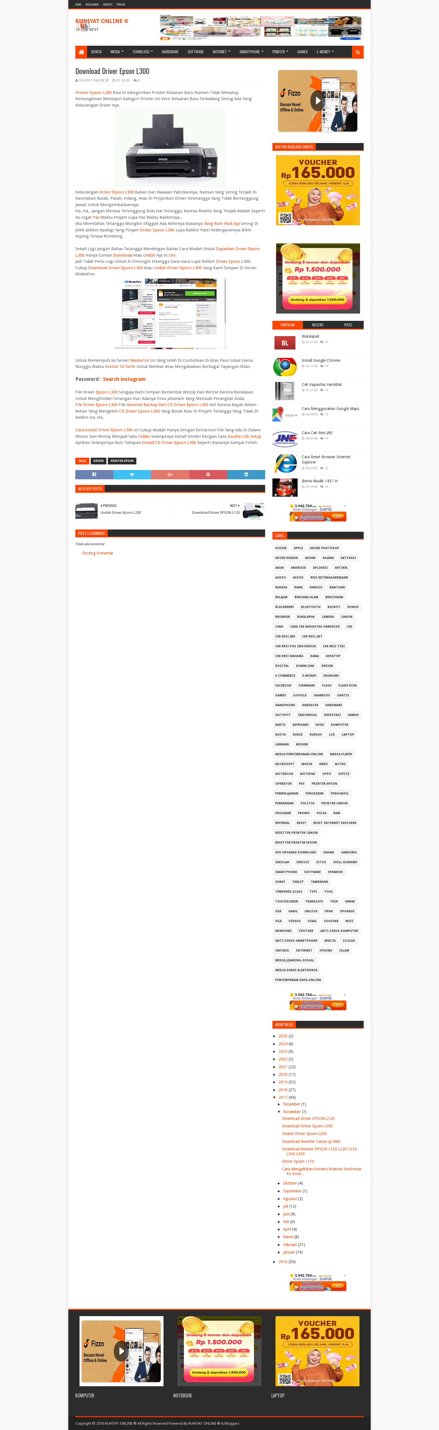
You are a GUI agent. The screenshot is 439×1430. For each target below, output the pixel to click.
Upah (328, 911)
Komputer (339, 725)
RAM (336, 813)
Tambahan (319, 882)
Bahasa (281, 587)
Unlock (311, 911)
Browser (282, 617)
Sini (172, 255)
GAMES (280, 695)
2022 (284, 1059)
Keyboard (301, 725)
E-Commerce (285, 676)
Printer (278, 51)
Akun (279, 568)
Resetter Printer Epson (296, 842)
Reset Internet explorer (334, 823)
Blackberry (284, 607)
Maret (288, 1237)
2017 (284, 1097)
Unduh (149, 255)
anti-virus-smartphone (296, 941)
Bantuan (337, 587)
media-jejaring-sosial (294, 960)
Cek (349, 626)
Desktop (333, 656)
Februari (290, 1244)
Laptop (348, 734)
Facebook (283, 685)
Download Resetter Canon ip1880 (311, 1141)
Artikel (341, 568)
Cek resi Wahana (289, 656)
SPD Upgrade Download (295, 852)
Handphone (285, 705)
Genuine (134, 404)
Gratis (343, 695)
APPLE (298, 548)
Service (302, 862)
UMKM (350, 901)
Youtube (306, 931)
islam (344, 950)
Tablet (298, 882)
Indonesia (307, 715)
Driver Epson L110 (298, 1161)
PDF (302, 784)
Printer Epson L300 (93, 92)
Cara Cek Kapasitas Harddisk (315, 626)
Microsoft (285, 764)
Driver (99, 460)
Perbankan (284, 803)
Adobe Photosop (324, 548)
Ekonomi (331, 676)
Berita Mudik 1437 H (320, 481)
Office (343, 774)
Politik (307, 803)
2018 (284, 1090)
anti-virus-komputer (339, 931)
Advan (310, 558)
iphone (325, 950)
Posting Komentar (97, 553)
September (293, 1191)
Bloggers (232, 1423)
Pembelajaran (286, 793)
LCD (332, 734)
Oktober (290, 1183)
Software (196, 51)
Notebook (284, 774)
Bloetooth (311, 607)
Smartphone (249, 51)
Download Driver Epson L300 (115, 267)
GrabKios (322, 695)
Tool (328, 892)
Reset (301, 823)
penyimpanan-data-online (298, 980)
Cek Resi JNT (312, 636)
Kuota (280, 734)
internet (304, 950)
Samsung (349, 852)
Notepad (307, 774)
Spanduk (335, 872)
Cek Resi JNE (285, 636)
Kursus (316, 734)
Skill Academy (345, 862)
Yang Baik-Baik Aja (222, 223)
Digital (282, 666)
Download (122, 255)
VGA (278, 921)
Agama (328, 558)
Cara (279, 626)
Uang (293, 911)
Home (78, 4)
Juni (287, 1214)
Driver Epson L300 (116, 192)
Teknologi (140, 51)
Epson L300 (107, 392)
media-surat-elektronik (296, 970)
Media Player (341, 754)
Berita (96, 51)
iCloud (349, 941)
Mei (286, 1221)
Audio (280, 577)
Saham (328, 852)
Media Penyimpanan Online (299, 754)
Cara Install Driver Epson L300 (104, 429)
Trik (334, 901)
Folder (144, 436)
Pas (96, 217)
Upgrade (347, 911)
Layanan (282, 744)
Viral (312, 921)
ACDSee (281, 548)
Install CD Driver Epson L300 (169, 442)
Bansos (316, 587)
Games (302, 51)
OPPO (326, 774)
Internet (220, 51)
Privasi (120, 4)
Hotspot (283, 715)
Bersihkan (334, 597)
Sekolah (282, 862)
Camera (328, 617)
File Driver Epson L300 (96, 404)
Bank (298, 587)
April (287, 1229)
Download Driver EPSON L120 (308, 1118)
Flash (326, 685)
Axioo (298, 577)
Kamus (353, 715)
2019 (284, 1082)
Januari (289, 1252)
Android (298, 568)
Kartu (280, 725)
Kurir (298, 734)
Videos (295, 921)
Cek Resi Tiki (334, 646)
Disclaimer (92, 4)
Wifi (349, 921)
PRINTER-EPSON (122, 460)
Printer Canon (334, 803)
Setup (255, 436)
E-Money (323, 51)
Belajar (281, 597)
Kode (320, 725)
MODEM (302, 744)
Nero (323, 764)
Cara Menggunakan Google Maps (330, 408)
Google (300, 695)
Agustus (290, 1198)
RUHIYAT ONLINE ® (102, 21)
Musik (307, 764)
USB (278, 911)
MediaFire (139, 360)
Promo (304, 813)
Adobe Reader (286, 558)
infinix (282, 950)
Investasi (332, 715)
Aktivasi (348, 558)
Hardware (170, 51)
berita (330, 941)
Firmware (306, 685)
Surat (280, 882)
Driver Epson (228, 261)
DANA (314, 656)
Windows (283, 931)
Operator (283, 784)
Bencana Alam (306, 597)
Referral (282, 823)
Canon (346, 617)
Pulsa (321, 813)
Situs (321, 862)
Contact (107, 4)
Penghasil (340, 793)
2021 (284, 1067)
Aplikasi (320, 568)
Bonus (353, 607)
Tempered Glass (288, 892)
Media (115, 51)
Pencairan (314, 793)
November (292, 1111)
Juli (286, 1206)
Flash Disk (347, 685)
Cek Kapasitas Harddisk (322, 384)
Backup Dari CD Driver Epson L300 (175, 404)
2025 (284, 1036)
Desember (292, 1104)
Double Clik (238, 436)
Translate (314, 901)
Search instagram (124, 379)
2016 (284, 1261)
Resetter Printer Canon (296, 833)
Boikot (334, 607)
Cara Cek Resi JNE (317, 432)
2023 (284, 1051)
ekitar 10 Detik (121, 366)
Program (283, 813)
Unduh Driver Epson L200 (304, 1133)
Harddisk (310, 705)
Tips (313, 892)
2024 (284, 1044)
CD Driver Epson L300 (139, 411)
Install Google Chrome (321, 360)
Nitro (340, 764)
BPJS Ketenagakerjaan (329, 577)
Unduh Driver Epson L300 (178, 267)
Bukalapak (310, 336)
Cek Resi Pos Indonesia (295, 646)
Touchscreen (286, 901)
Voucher (331, 921)
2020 (284, 1074)
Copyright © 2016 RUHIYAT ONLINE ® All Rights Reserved (121, 1423)
